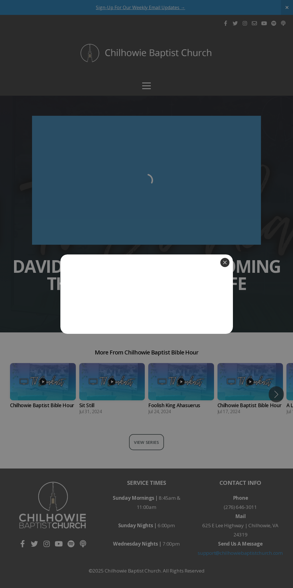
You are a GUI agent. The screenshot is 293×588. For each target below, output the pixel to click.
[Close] (224, 262)
